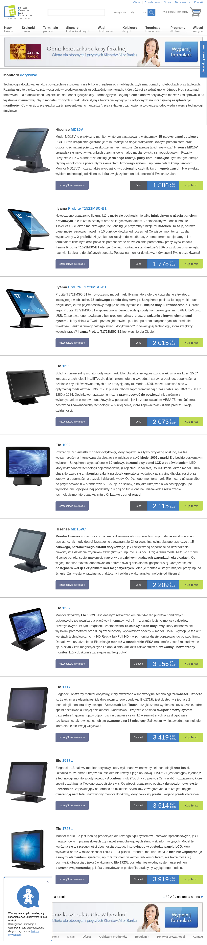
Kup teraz (191, 185)
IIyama (81, 208)
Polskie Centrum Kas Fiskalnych (18, 12)
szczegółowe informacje (72, 185)
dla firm (178, 29)
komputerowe (154, 29)
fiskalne (8, 29)
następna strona (188, 896)
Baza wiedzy (182, 2)
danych (130, 29)
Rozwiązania (152, 2)
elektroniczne (106, 29)
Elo (64, 366)
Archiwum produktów (113, 936)
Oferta (137, 2)
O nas (167, 2)
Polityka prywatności (171, 936)
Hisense (69, 129)
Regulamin (142, 936)
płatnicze (50, 29)
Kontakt (198, 2)
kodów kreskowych (78, 29)
